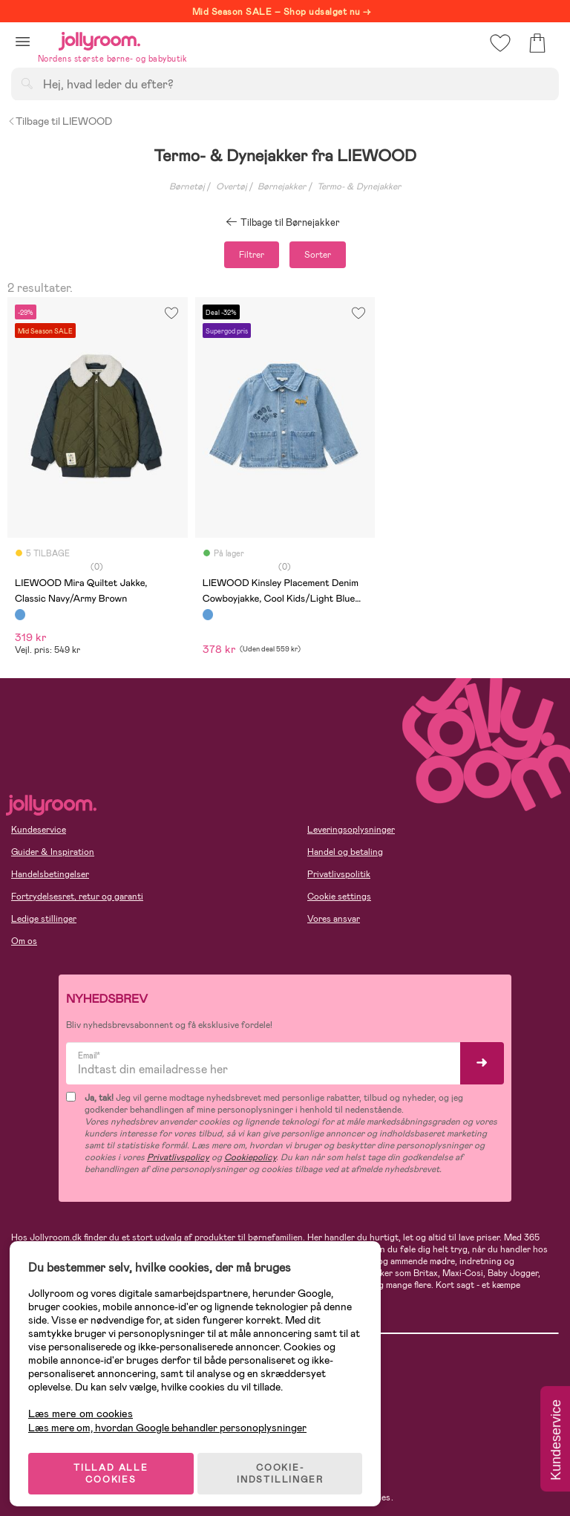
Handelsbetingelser (50, 874)
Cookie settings (339, 896)
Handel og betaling (345, 852)
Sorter (317, 255)
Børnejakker (282, 186)
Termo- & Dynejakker (359, 186)
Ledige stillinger (43, 919)
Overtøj (231, 186)
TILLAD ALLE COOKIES (115, 1465)
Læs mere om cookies (85, 1406)
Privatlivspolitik (338, 874)
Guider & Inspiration (52, 852)
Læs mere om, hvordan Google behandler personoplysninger (172, 1419)
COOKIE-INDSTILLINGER (286, 1465)
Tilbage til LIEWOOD (59, 121)
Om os (24, 941)
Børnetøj (187, 186)
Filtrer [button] (251, 255)
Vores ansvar (333, 919)
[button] (22, 41)
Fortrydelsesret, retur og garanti (77, 896)
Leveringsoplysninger (351, 830)
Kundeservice (38, 830)
